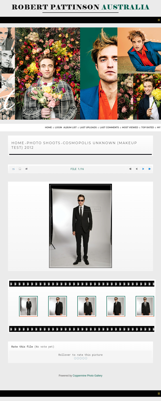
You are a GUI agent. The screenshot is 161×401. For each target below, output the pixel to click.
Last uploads (88, 127)
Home (48, 127)
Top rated (147, 127)
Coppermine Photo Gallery (87, 375)
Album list (70, 127)
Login (58, 127)
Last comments (109, 127)
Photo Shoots (43, 143)
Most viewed (130, 127)
